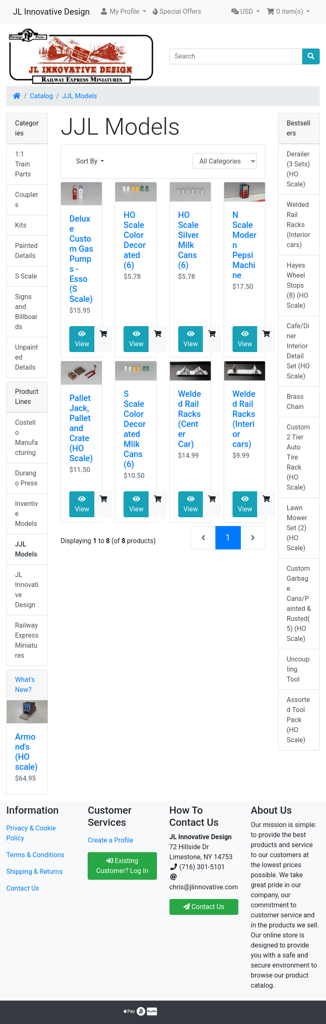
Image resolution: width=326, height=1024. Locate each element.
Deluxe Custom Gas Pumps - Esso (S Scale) (81, 259)
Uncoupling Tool (298, 669)
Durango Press (26, 478)
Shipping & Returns (34, 872)
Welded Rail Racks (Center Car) (189, 419)
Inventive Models (26, 514)
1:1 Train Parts (23, 164)
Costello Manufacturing (26, 438)
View (82, 339)
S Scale (26, 276)
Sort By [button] (87, 161)
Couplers (26, 200)
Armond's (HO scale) (26, 752)
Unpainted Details (26, 357)
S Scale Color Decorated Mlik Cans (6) (135, 429)
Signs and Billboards (26, 312)
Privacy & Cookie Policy (31, 833)
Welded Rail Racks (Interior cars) (243, 419)
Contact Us (22, 888)
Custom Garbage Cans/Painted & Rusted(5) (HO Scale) (299, 603)
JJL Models (79, 96)
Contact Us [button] (204, 907)
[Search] (236, 56)
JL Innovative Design (51, 12)
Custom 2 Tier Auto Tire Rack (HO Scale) (298, 457)
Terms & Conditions (35, 855)
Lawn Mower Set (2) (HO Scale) (297, 528)
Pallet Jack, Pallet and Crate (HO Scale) (81, 428)
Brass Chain (295, 402)
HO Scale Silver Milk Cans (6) (188, 240)
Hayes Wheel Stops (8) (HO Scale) (297, 285)
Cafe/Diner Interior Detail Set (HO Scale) (298, 351)
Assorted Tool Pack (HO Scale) (298, 720)
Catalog (41, 96)
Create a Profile (110, 840)
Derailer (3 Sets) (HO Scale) (298, 169)
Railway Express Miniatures (26, 640)
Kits (20, 225)
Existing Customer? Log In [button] (122, 866)
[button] (122, 11)
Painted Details (26, 251)
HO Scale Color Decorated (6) (135, 240)
